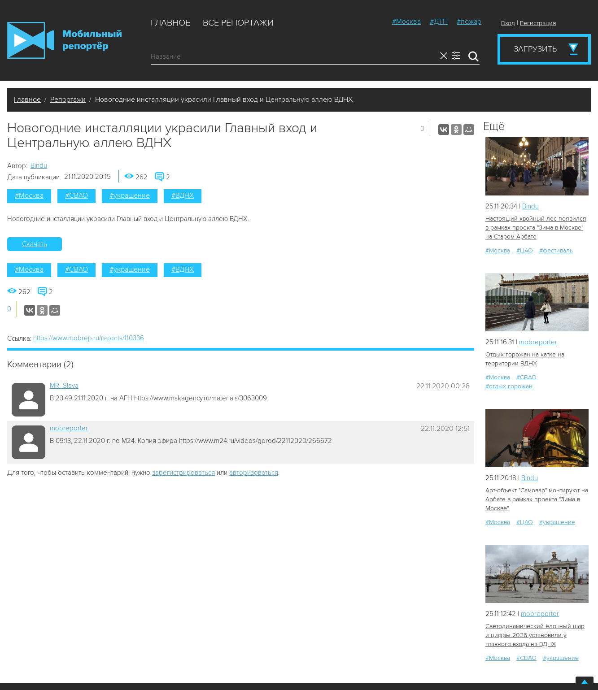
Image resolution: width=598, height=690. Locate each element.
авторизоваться (253, 473)
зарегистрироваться (183, 473)
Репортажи (68, 99)
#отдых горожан (509, 386)
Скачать (34, 244)
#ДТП (439, 21)
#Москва (406, 21)
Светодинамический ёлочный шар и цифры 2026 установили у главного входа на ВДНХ (535, 635)
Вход (508, 23)
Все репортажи (238, 22)
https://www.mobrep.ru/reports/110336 (88, 338)
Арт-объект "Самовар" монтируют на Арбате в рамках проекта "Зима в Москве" (536, 499)
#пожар (469, 21)
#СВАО (76, 195)
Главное (170, 22)
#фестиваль (556, 250)
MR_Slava (64, 386)
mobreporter (69, 428)
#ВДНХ (182, 195)
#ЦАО (524, 250)
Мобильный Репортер (64, 40)
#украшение (129, 195)
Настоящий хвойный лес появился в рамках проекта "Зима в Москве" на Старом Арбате (535, 227)
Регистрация (538, 23)
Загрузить (535, 49)
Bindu (39, 165)
